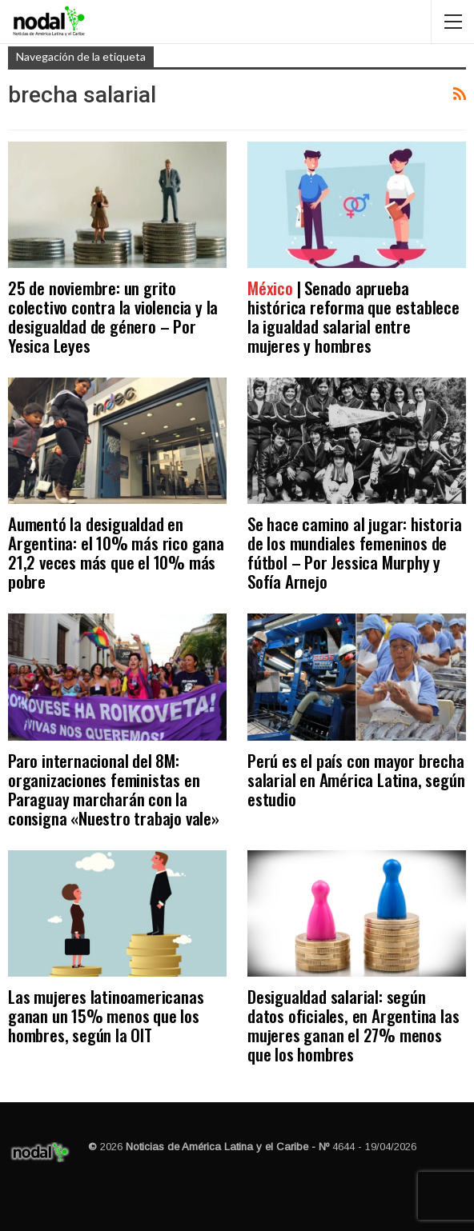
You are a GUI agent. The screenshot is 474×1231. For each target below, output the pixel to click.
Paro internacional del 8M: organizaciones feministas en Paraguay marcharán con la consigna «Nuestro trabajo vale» (113, 789)
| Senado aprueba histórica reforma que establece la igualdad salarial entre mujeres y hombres (353, 316)
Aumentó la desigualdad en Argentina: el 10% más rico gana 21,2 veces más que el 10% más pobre (116, 552)
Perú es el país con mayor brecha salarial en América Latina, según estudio (355, 779)
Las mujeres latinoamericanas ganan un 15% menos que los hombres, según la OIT (105, 1015)
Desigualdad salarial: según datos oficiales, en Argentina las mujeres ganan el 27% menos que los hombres (353, 1025)
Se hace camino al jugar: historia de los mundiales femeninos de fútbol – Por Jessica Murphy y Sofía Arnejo (354, 552)
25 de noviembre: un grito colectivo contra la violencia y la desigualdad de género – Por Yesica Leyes (113, 316)
